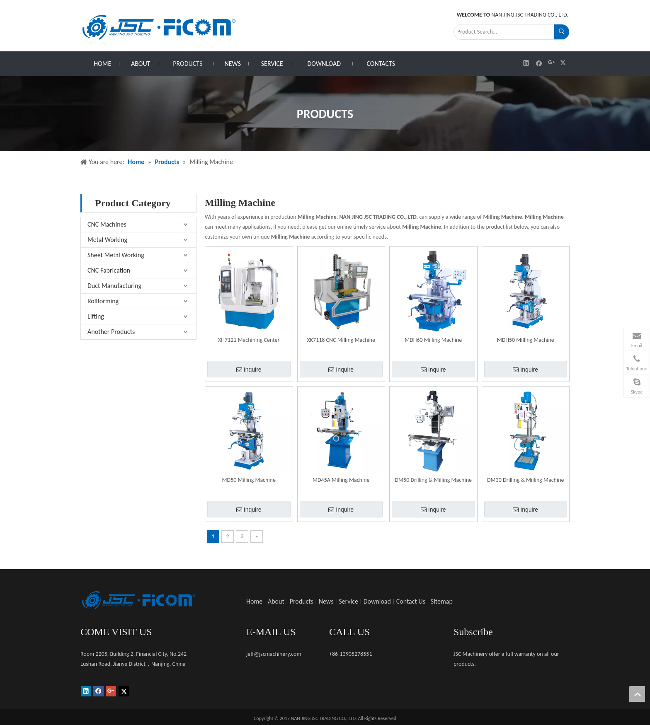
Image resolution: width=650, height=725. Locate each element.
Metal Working (107, 240)
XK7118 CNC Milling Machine (341, 339)
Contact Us (410, 601)
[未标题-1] (138, 600)
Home (254, 601)
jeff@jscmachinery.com (273, 653)
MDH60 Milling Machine (433, 339)
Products (301, 601)
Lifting (95, 316)
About (276, 601)
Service (348, 601)
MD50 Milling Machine (249, 479)
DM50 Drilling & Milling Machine (433, 479)
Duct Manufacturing (114, 286)
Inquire (249, 369)
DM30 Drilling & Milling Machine (525, 479)
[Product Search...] (504, 31)
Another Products (111, 332)
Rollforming (103, 301)
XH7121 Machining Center (248, 339)
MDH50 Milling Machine (525, 339)
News (326, 601)
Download (377, 601)
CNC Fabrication (108, 270)
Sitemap (442, 601)
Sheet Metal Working (115, 255)
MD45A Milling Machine (341, 479)
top (637, 694)
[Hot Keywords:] (561, 31)
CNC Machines (106, 224)
